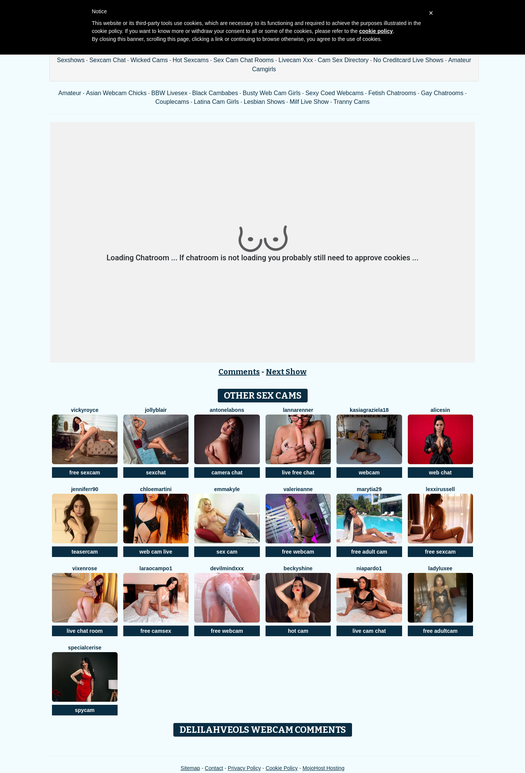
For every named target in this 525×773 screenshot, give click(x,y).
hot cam (298, 631)
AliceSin (440, 410)
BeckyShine (298, 568)
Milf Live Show (309, 102)
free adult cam (369, 552)
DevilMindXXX (227, 568)
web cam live (156, 552)
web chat (440, 472)
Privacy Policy (244, 768)
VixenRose (84, 568)
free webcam (298, 552)
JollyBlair (156, 410)
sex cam (227, 552)
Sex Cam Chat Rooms (244, 60)
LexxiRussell (440, 489)
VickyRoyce (84, 410)
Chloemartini (155, 489)
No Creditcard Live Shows (408, 60)
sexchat (156, 472)
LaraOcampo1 (156, 568)
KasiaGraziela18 (369, 410)
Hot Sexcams (191, 60)
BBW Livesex (169, 93)
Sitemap (190, 768)
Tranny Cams (351, 102)
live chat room (85, 631)
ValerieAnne (298, 489)
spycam (84, 710)
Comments (239, 371)
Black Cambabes (215, 93)
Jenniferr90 (84, 489)
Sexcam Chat (107, 60)
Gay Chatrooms (442, 93)
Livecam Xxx (295, 60)
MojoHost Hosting (323, 768)
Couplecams (172, 102)
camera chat (226, 472)
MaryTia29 (369, 489)
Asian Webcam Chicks (116, 93)
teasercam (85, 552)
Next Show (286, 371)
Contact (214, 768)
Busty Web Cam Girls (272, 93)
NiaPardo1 (369, 568)
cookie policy (376, 31)
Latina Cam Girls (216, 102)
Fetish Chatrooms (392, 93)
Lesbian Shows (264, 102)
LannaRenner (298, 410)
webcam (369, 472)
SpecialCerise (84, 648)
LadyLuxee (440, 568)
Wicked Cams (149, 60)
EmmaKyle (227, 489)
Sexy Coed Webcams (334, 93)
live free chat (298, 472)
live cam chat (369, 631)
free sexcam (84, 472)
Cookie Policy (282, 768)
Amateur (69, 93)
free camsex (155, 631)
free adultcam (440, 631)
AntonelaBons (227, 410)
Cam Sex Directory (343, 60)
